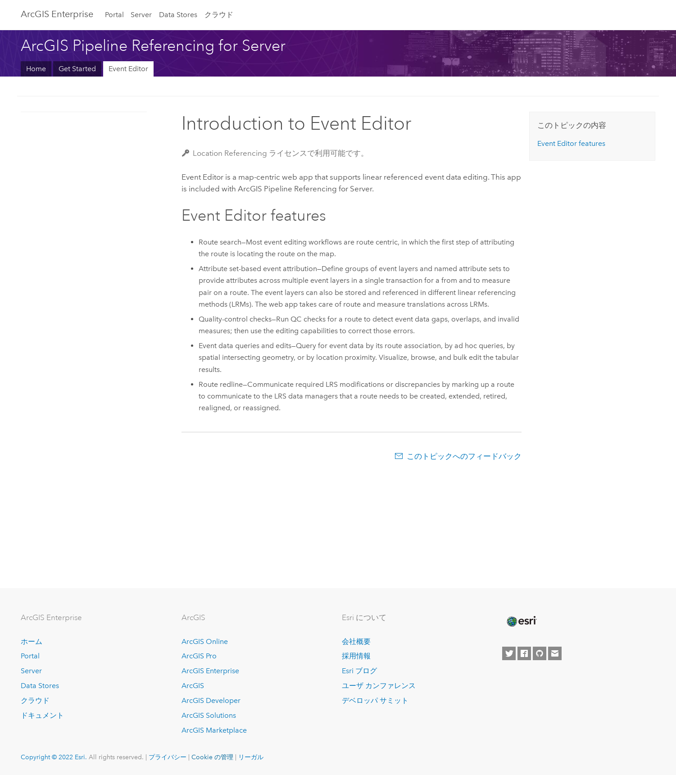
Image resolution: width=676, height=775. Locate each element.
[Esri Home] (521, 621)
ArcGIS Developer (210, 700)
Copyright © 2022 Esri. (54, 757)
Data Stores (178, 14)
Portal (114, 14)
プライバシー (167, 757)
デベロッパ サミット (375, 700)
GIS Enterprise (57, 14)
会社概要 (356, 641)
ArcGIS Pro (199, 656)
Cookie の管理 (212, 757)
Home (36, 68)
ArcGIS (192, 685)
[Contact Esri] (555, 653)
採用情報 (356, 656)
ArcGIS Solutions (208, 715)
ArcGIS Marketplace (214, 730)
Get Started (77, 68)
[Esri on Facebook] (524, 653)
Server (141, 14)
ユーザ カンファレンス (379, 685)
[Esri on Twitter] (509, 653)
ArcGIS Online (204, 641)
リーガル (250, 757)
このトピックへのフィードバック (464, 456)
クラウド (218, 14)
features (571, 143)
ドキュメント (42, 715)
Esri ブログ (359, 670)
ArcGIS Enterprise (210, 670)
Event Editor (128, 68)
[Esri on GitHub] (539, 653)
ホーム (31, 641)
